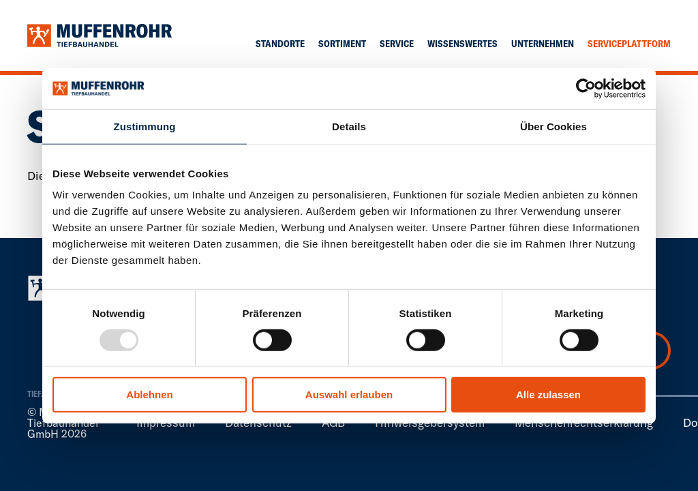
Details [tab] (349, 126)
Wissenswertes (462, 44)
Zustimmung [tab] (145, 126)
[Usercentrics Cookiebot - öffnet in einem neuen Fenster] (586, 88)
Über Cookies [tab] (553, 126)
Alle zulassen (548, 394)
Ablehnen (149, 394)
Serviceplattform (629, 44)
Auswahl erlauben (349, 394)
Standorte (280, 44)
